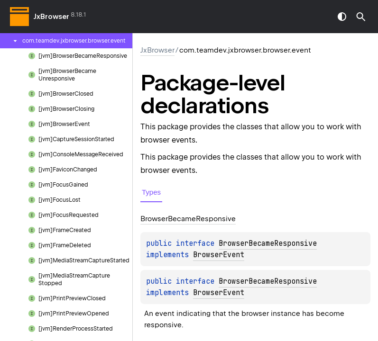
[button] (360, 16)
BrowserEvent (218, 255)
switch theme (341, 16)
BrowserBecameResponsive (268, 243)
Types (151, 192)
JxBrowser (51, 16)
